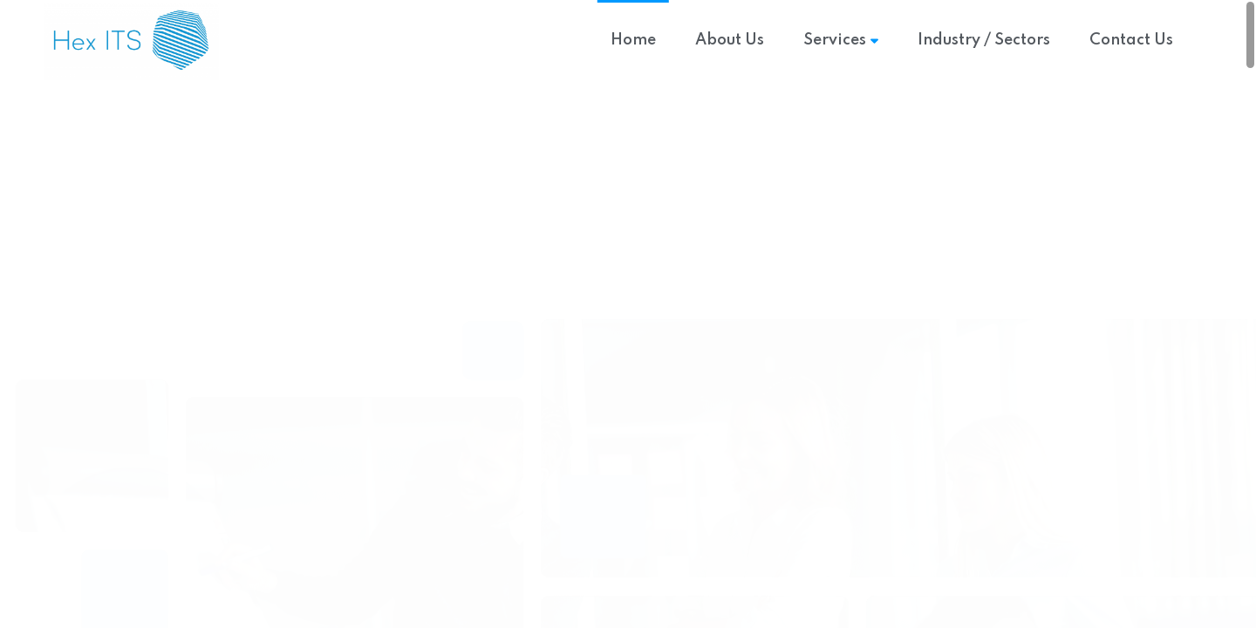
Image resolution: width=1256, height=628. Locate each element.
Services (840, 40)
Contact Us (1131, 40)
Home (633, 40)
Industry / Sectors (984, 40)
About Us (729, 40)
